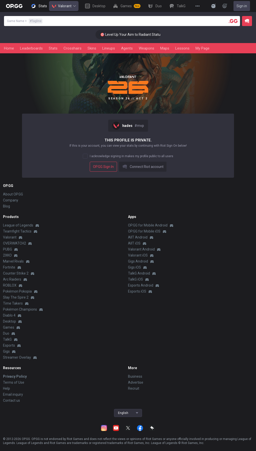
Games (8, 327)
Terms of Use (13, 382)
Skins (92, 48)
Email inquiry (13, 394)
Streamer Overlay (17, 357)
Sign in (241, 6)
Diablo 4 (9, 315)
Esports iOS (137, 291)
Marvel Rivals (13, 261)
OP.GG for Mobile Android (148, 225)
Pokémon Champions (20, 309)
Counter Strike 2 (15, 273)
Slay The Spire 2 (15, 297)
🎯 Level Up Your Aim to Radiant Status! (135, 35)
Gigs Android (138, 261)
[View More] (197, 6)
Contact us (11, 400)
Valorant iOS (138, 255)
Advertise (135, 382)
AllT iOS (134, 243)
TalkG (7, 339)
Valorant (63, 6)
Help (6, 388)
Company (10, 200)
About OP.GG (13, 194)
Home (9, 48)
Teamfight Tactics (17, 231)
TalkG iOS (135, 279)
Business (135, 376)
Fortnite (9, 267)
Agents (127, 48)
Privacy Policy (15, 376)
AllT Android (138, 237)
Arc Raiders (12, 279)
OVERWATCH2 (14, 243)
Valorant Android (141, 249)
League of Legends (18, 225)
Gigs (6, 351)
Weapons (146, 48)
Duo (6, 333)
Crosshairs (73, 48)
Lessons (182, 48)
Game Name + (24, 21)
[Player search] (233, 21)
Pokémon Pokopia (17, 291)
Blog (6, 206)
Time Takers (13, 303)
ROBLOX (9, 285)
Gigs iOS (134, 267)
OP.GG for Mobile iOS (144, 231)
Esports (9, 345)
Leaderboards (31, 48)
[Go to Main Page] (14, 6)
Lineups (108, 48)
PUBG (7, 249)
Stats (53, 48)
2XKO (7, 255)
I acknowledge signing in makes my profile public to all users (131, 156)
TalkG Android (139, 273)
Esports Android (140, 285)
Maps (164, 48)
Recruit (133, 388)
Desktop (9, 321)
